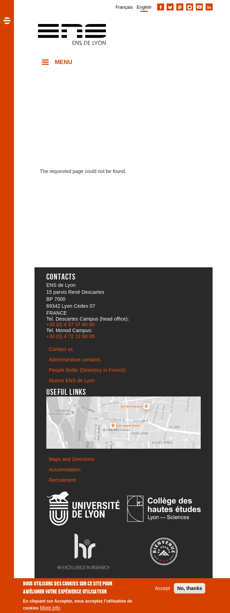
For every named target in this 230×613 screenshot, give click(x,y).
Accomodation (64, 469)
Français (124, 7)
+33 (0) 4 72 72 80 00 (70, 336)
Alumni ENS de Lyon (72, 380)
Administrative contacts (75, 359)
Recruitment (62, 480)
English (144, 7)
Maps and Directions (71, 459)
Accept (162, 590)
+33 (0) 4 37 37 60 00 (70, 324)
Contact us (61, 349)
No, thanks (189, 590)
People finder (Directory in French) (87, 370)
